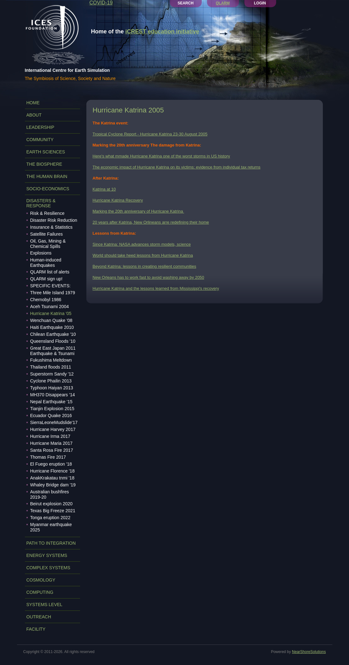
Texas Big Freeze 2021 (52, 510)
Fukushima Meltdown (51, 360)
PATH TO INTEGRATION (51, 543)
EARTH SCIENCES (45, 151)
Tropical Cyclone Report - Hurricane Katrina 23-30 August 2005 (150, 134)
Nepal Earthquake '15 (51, 401)
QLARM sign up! (46, 278)
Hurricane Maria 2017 (51, 443)
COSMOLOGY (40, 579)
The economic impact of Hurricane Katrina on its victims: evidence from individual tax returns (177, 167)
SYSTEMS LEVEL (44, 604)
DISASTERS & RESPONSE (41, 203)
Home (33, 102)
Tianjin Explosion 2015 (52, 408)
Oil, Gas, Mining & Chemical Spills (48, 243)
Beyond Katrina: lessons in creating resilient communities (144, 266)
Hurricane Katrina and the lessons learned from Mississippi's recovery (156, 288)
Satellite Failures (46, 234)
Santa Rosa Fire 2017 (51, 450)
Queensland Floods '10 (53, 341)
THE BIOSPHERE (44, 164)
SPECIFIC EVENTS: (50, 285)
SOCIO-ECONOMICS (47, 188)
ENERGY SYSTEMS (46, 555)
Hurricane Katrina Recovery (118, 200)
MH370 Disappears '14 (52, 394)
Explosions (41, 252)
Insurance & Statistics (51, 227)
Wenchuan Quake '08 (51, 320)
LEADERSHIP (40, 127)
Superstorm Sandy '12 (52, 373)
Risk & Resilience (47, 213)
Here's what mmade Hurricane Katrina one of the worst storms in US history (161, 156)
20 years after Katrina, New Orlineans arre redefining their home (151, 222)
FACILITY (36, 629)
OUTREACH (38, 616)
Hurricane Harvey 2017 (53, 429)
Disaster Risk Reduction (53, 220)
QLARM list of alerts (49, 271)
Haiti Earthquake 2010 (52, 327)
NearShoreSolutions (309, 652)
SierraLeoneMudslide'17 (54, 422)
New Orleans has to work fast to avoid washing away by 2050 (148, 277)
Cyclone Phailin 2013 (51, 380)
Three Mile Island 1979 (52, 292)
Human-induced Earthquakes (45, 262)
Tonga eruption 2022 (50, 517)
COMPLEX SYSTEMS (48, 567)
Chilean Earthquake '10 (53, 334)
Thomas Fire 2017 (48, 457)
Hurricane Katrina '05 (51, 313)
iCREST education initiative (162, 31)
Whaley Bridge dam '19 (53, 484)
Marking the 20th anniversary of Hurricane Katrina (138, 211)
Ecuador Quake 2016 (51, 415)
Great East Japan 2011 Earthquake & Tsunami (53, 351)
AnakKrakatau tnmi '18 (52, 477)
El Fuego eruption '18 (51, 464)
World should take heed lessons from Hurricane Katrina (143, 255)
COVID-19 (101, 2)
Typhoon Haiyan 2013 (51, 387)
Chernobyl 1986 (45, 299)
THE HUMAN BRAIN (46, 176)
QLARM (223, 3)
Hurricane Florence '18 (52, 470)
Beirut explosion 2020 (51, 503)
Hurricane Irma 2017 (50, 436)
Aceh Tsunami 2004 (49, 306)
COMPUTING (40, 592)
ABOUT (34, 115)
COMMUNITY (40, 139)
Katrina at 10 (104, 189)
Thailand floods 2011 (50, 367)
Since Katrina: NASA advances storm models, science (142, 244)
